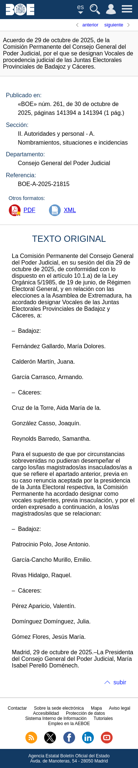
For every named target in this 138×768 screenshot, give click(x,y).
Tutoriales (103, 718)
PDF (29, 210)
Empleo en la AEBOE (69, 723)
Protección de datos (85, 713)
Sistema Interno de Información (55, 718)
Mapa (96, 708)
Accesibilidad (46, 713)
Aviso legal (119, 708)
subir (119, 682)
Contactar (17, 708)
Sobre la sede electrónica (59, 708)
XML (70, 210)
